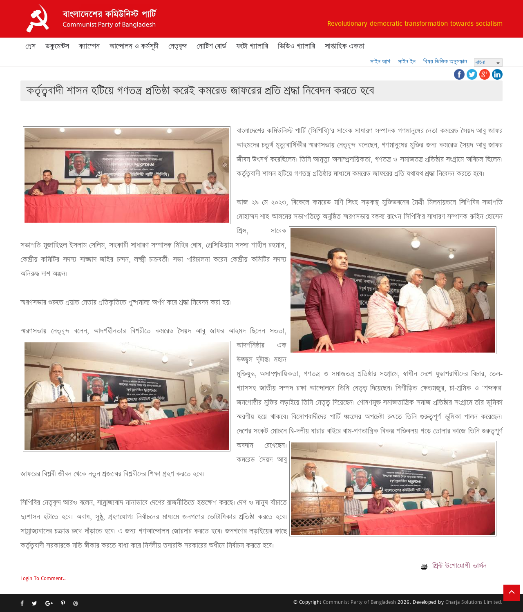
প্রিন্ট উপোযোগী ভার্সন (454, 565)
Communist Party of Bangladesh (359, 602)
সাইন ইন (407, 61)
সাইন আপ (380, 61)
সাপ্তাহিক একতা (344, 46)
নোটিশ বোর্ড (211, 46)
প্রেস (30, 46)
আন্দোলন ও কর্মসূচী (134, 46)
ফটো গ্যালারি (252, 46)
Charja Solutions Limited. (474, 602)
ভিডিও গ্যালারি (296, 46)
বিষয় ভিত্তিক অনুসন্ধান (445, 61)
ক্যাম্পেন (89, 46)
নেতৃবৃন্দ (177, 46)
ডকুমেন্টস (57, 46)
